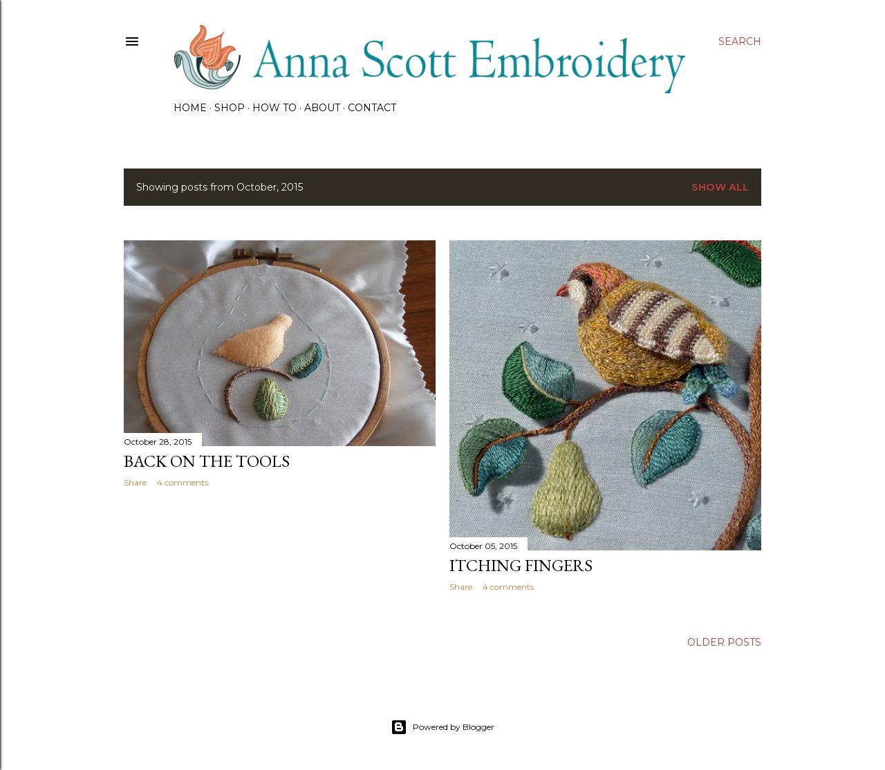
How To (274, 108)
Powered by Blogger (442, 727)
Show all (720, 187)
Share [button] (135, 482)
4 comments (182, 482)
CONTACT (372, 108)
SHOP (229, 108)
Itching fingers (521, 565)
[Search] (739, 41)
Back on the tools (207, 461)
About (322, 108)
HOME (190, 108)
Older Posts (724, 642)
